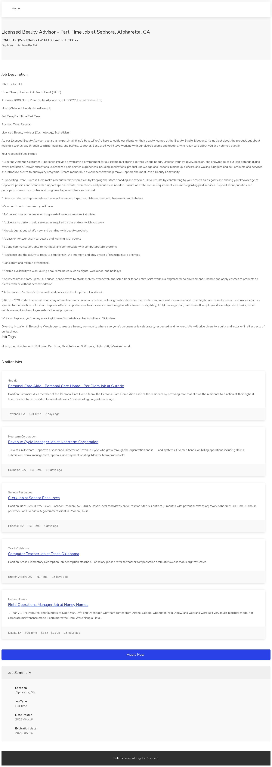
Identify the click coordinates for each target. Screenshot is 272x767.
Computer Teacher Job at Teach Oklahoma (43, 553)
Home (16, 7)
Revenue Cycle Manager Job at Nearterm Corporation (53, 441)
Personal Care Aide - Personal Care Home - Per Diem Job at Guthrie (66, 385)
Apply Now (135, 654)
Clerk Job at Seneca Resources (34, 497)
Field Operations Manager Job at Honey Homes (48, 604)
